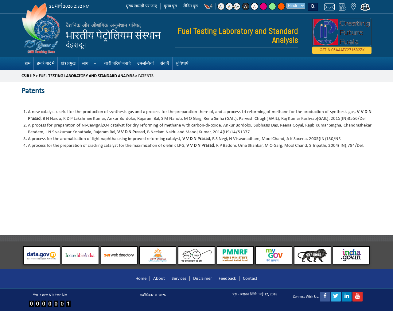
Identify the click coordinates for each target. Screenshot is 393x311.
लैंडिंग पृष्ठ (190, 6)
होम (27, 63)
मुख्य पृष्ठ (170, 6)
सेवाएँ (164, 63)
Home (140, 278)
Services (179, 278)
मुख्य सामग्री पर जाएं (141, 6)
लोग (85, 63)
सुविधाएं (182, 63)
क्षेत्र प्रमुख (68, 63)
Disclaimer (202, 278)
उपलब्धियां (145, 63)
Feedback (227, 278)
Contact (250, 278)
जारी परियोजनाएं (117, 63)
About (159, 278)
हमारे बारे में (45, 63)
